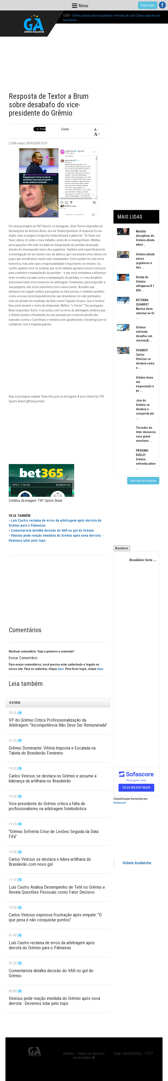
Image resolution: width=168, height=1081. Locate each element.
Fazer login (147, 5)
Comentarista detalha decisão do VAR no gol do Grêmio (52, 530)
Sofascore (119, 802)
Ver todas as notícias (143, 480)
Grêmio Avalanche (137, 863)
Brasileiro (121, 548)
